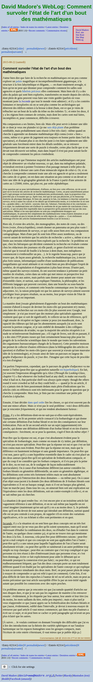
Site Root (80, 35)
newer (41, 48)
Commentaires (47, 638)
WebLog (79, 40)
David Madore (82, 30)
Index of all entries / (23, 27)
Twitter (59, 675)
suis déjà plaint (55, 127)
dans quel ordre (36, 402)
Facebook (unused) (20, 678)
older (20, 48)
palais (19, 81)
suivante (17, 51)
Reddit (5, 678)
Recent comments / (48, 30)
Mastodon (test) (81, 675)
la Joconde (24, 101)
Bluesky (68, 675)
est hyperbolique (69, 369)
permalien (6, 51)
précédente (71, 48)
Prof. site (80, 32)
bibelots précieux (31, 91)
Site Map (80, 37)
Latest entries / (60, 655)
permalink (32, 48)
